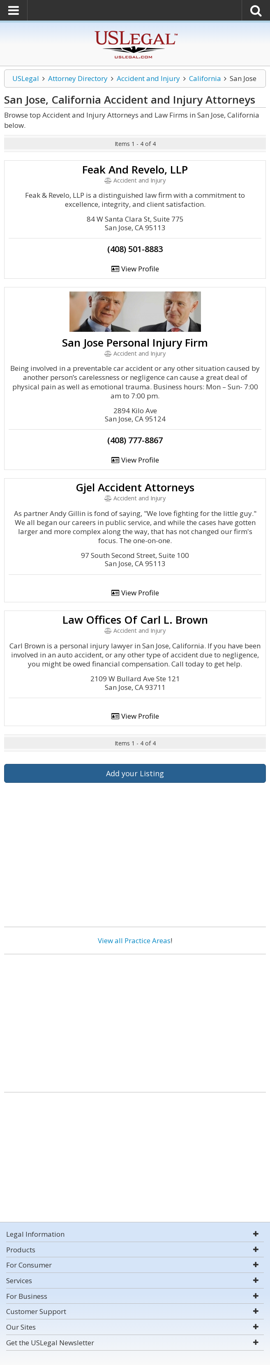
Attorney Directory (78, 78)
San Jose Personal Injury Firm (135, 342)
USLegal (25, 78)
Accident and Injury (148, 78)
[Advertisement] (135, 1020)
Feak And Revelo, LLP (135, 169)
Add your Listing (135, 773)
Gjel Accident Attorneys (135, 487)
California (205, 78)
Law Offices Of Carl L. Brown (135, 619)
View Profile (135, 268)
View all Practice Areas (134, 940)
